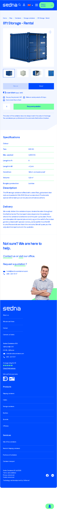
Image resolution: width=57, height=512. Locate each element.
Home (5, 18)
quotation (20, 264)
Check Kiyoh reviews (9, 368)
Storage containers (29, 18)
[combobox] (31, 5)
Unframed (26, 480)
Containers (18, 18)
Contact (7, 256)
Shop (10, 18)
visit (21, 256)
